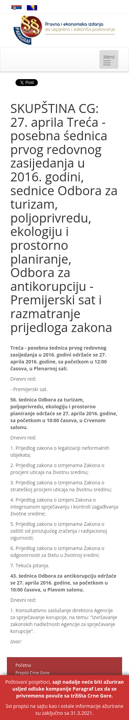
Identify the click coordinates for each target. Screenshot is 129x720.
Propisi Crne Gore (32, 673)
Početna (23, 665)
